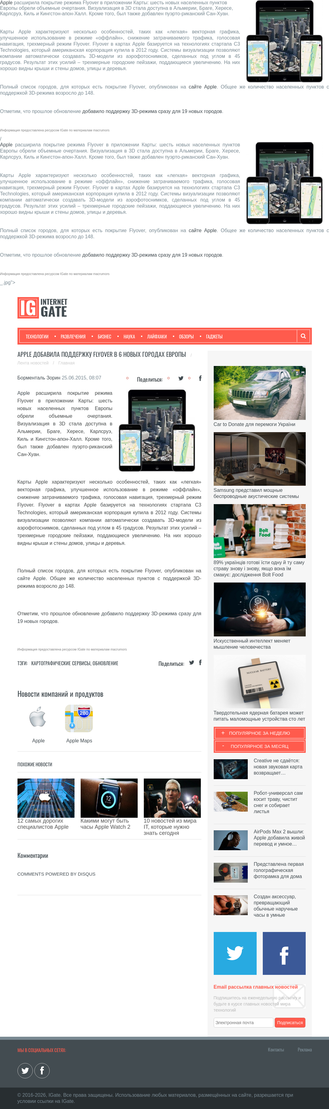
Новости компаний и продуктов (60, 693)
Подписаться (290, 1022)
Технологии (37, 336)
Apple (6, 2)
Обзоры (183, 336)
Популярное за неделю (259, 733)
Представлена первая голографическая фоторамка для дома (279, 870)
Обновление (105, 663)
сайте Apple (202, 86)
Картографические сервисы (60, 663)
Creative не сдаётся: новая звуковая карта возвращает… (278, 766)
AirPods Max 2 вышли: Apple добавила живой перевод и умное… (279, 838)
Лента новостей (33, 362)
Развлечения (70, 336)
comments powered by (56, 858)
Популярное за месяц (259, 746)
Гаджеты (211, 336)
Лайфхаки (154, 336)
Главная (66, 362)
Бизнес (101, 336)
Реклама (305, 1049)
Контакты (276, 1049)
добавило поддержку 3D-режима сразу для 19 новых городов (152, 111)
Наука (126, 336)
